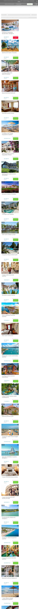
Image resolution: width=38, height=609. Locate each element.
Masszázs (15, 574)
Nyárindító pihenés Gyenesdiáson (27, 478)
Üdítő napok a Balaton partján (8, 138)
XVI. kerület (3, 559)
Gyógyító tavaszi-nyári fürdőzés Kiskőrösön (27, 436)
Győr (32, 539)
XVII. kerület (7, 559)
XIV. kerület (29, 557)
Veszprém (26, 546)
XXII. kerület (30, 559)
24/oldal (21, 532)
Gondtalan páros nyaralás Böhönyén (7, 478)
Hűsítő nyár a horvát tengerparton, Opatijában (9, 351)
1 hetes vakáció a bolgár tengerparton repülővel (7, 330)
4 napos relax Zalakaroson (26, 350)
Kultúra (7, 544)
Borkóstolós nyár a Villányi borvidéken (8, 500)
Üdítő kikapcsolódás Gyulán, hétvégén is (26, 372)
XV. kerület (33, 557)
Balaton (6, 574)
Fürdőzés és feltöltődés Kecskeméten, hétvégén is (8, 33)
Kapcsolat (35, 6)
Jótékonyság (14, 546)
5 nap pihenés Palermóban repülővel (26, 394)
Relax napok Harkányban (25, 181)
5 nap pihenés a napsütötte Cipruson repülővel (8, 394)
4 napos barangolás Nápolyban (27, 520)
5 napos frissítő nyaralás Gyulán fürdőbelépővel (9, 224)
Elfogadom (19, 1)
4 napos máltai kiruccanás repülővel (8, 160)
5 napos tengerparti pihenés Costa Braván (10, 436)
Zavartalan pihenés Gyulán (8, 74)
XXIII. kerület (3, 562)
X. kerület (11, 557)
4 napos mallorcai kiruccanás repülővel (26, 500)
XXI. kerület (26, 559)
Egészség (16, 539)
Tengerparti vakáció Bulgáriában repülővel (27, 287)
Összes (3, 539)
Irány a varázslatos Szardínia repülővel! (8, 181)
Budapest (21, 539)
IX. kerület (7, 557)
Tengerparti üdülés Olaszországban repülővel (10, 245)
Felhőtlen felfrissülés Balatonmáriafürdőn (6, 521)
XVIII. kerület (12, 559)
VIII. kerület (3, 557)
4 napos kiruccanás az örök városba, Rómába (26, 266)
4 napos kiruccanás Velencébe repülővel (9, 309)
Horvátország (10, 574)
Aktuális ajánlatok (19, 6)
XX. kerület (21, 559)
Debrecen (25, 539)
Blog (29, 6)
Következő (21, 529)
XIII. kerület (24, 557)
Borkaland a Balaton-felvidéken (9, 117)
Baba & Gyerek (9, 546)
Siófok (2, 574)
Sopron (21, 544)
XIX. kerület (17, 559)
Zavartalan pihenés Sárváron (26, 329)
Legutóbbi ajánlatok (25, 6)
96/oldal (29, 532)
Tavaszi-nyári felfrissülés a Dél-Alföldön (27, 457)
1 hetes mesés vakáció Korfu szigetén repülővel (8, 372)
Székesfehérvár (29, 544)
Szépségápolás (11, 539)
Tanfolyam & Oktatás (12, 544)
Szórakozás (3, 544)
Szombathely (22, 546)
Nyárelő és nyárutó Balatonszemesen (6, 415)
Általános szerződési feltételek (28, 587)
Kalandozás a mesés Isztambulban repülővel (10, 203)
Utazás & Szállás (4, 546)
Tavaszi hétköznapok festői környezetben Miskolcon (26, 415)
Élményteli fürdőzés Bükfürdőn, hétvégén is (9, 457)
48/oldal (25, 532)
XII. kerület (20, 557)
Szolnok (34, 544)
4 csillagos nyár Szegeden (26, 117)
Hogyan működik (28, 589)
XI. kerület (15, 557)
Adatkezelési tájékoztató (28, 582)
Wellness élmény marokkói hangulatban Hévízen (8, 96)
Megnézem (34, 37)
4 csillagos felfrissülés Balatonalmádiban (7, 54)
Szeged (25, 544)
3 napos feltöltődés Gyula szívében (10, 265)
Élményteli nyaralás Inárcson (26, 159)
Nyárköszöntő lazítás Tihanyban (27, 32)
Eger (29, 539)
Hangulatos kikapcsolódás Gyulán (28, 138)
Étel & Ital (6, 539)
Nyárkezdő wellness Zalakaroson (27, 308)
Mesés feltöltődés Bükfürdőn (26, 53)
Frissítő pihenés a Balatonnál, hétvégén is (8, 287)
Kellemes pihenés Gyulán (26, 223)
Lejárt (15, 37)
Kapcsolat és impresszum (28, 594)
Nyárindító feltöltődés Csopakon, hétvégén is (27, 245)
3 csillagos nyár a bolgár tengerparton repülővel (25, 75)
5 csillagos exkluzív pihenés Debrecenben (26, 203)
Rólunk (32, 6)
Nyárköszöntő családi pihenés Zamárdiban (27, 96)
